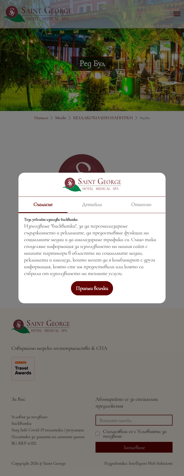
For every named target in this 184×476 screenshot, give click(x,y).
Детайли (92, 204)
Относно (141, 204)
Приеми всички (92, 288)
